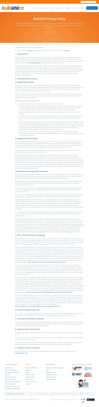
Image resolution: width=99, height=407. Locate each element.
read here (67, 50)
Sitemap (8, 393)
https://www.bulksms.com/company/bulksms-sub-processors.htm (47, 262)
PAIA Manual (29, 379)
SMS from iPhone (10, 377)
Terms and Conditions (34, 63)
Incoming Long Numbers (12, 382)
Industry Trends (51, 377)
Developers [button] (44, 8)
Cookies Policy (29, 377)
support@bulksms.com (72, 399)
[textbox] (3, 1)
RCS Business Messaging (12, 388)
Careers (27, 384)
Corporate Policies (31, 382)
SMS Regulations (51, 379)
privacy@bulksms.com (21, 353)
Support (27, 370)
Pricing (52, 8)
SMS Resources (51, 372)
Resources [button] (59, 8)
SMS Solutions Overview (12, 386)
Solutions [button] (35, 8)
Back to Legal (49, 32)
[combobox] (3, 2)
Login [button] (81, 8)
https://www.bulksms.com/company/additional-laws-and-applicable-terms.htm (50, 292)
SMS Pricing (8, 368)
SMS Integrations (10, 379)
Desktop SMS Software (12, 372)
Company (67, 8)
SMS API (7, 375)
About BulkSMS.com (31, 368)
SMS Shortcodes (10, 384)
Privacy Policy (29, 375)
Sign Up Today (92, 8)
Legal (27, 372)
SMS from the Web (11, 370)
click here (30, 50)
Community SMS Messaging (54, 368)
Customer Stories (51, 375)
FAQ (47, 370)
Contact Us (75, 8)
